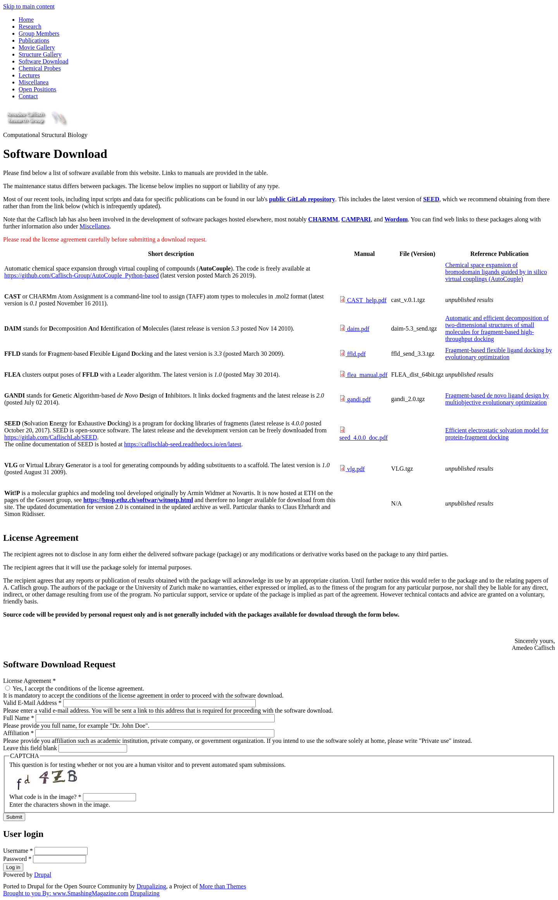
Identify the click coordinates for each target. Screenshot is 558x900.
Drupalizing (151, 886)
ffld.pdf (356, 354)
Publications (34, 40)
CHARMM (323, 219)
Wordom (396, 219)
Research (30, 26)
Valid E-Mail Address (32, 702)
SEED (431, 199)
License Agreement (29, 680)
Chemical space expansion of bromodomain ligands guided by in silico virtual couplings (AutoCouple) (496, 272)
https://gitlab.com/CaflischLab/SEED (50, 437)
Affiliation (18, 733)
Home (26, 19)
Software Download (43, 61)
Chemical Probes (40, 68)
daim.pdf (358, 329)
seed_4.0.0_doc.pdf (363, 437)
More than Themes (223, 886)
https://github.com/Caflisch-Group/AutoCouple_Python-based (81, 275)
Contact (28, 96)
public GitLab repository (302, 199)
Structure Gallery (40, 54)
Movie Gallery (37, 47)
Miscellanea (33, 82)
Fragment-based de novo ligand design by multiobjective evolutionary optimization (497, 399)
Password (17, 858)
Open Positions (37, 89)
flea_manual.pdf (367, 375)
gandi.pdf (359, 399)
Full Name (18, 718)
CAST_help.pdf (367, 300)
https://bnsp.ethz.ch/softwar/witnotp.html (138, 500)
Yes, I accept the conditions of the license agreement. (78, 688)
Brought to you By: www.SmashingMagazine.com (65, 893)
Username (18, 850)
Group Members (39, 33)
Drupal (42, 874)
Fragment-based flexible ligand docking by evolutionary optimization (498, 353)
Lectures (29, 75)
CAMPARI (356, 219)
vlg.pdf (356, 469)
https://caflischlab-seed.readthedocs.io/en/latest (182, 444)
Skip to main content (29, 6)
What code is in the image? (45, 797)
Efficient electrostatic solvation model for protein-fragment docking (496, 434)
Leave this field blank (31, 748)
